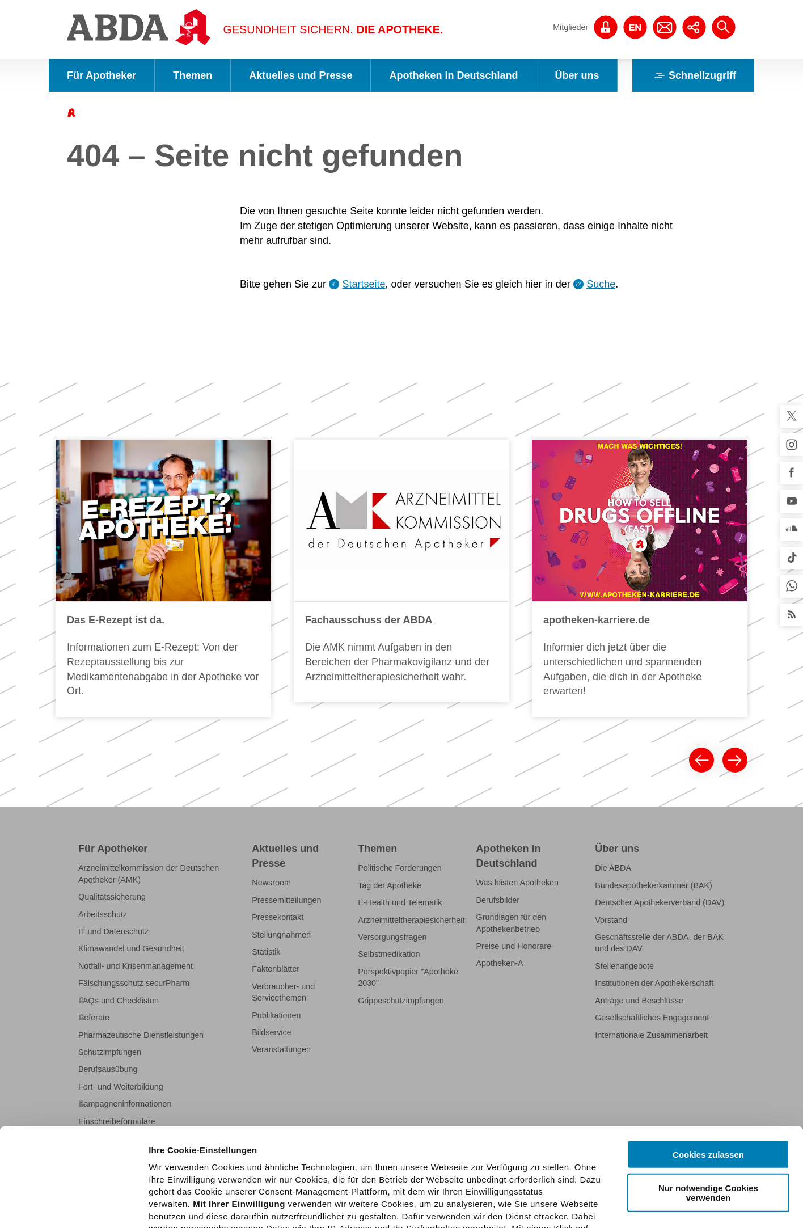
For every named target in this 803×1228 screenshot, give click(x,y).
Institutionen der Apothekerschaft (654, 983)
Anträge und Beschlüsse (639, 1000)
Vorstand (611, 920)
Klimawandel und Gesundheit (131, 948)
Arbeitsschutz (102, 914)
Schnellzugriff (693, 75)
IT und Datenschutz (113, 931)
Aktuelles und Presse (300, 75)
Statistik (266, 951)
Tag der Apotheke (389, 885)
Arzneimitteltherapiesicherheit (411, 920)
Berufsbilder (498, 900)
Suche (600, 284)
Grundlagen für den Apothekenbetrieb (511, 923)
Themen (192, 75)
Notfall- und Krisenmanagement (135, 965)
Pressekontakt (277, 917)
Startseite (364, 284)
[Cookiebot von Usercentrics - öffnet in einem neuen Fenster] (73, 1205)
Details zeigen (603, 1205)
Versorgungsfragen (392, 937)
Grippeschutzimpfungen (401, 1000)
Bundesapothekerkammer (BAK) (653, 885)
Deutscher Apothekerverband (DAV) (659, 902)
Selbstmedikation (389, 954)
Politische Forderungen (400, 867)
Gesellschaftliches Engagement (652, 1017)
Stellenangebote (624, 965)
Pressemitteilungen (286, 900)
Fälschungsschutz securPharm (133, 983)
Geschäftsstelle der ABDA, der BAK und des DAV (659, 942)
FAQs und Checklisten (118, 1000)
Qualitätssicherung (112, 896)
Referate (93, 1017)
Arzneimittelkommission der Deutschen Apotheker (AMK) (148, 873)
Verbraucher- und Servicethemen (283, 992)
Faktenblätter (275, 968)
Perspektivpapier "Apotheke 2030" (408, 977)
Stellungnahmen (281, 934)
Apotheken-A (499, 963)
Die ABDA (613, 867)
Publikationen (276, 1015)
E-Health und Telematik (400, 902)
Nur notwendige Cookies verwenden (708, 1090)
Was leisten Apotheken (517, 882)
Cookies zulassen (708, 1053)
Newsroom (271, 882)
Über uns (577, 75)
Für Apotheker (101, 75)
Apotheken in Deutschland (453, 75)
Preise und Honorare (514, 946)
